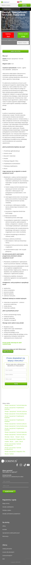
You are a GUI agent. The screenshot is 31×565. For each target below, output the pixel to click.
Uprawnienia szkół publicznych (11, 533)
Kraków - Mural (9, 441)
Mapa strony (5, 503)
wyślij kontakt (9, 491)
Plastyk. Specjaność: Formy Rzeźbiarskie (16, 414)
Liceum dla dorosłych (8, 552)
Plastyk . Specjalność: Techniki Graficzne (16, 411)
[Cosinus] (5, 1)
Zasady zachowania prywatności (11, 513)
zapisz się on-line (15, 51)
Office (4, 526)
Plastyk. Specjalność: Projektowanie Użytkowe (14, 408)
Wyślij (16, 384)
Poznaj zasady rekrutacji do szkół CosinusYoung (11, 343)
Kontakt (4, 529)
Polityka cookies (6, 510)
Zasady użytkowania (8, 507)
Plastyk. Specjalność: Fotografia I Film (15, 439)
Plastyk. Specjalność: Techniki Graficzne (16, 424)
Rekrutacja (5, 536)
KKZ (3, 559)
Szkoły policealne (7, 548)
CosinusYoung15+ (7, 555)
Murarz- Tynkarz (9, 454)
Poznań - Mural (20, 437)
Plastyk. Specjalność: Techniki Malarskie (16, 405)
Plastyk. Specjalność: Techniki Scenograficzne (12, 444)
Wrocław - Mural (9, 437)
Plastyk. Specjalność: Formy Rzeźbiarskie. (16, 426)
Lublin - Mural (19, 441)
